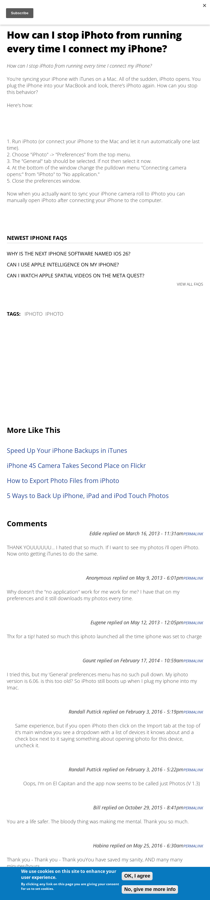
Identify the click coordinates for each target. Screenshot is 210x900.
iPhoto (34, 313)
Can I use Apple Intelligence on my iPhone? (63, 264)
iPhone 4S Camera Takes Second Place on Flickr (76, 465)
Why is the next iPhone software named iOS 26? (68, 253)
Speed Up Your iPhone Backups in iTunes (67, 450)
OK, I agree (137, 876)
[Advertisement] (105, 371)
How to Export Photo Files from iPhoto (63, 480)
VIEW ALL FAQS (190, 284)
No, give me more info (150, 889)
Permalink (193, 533)
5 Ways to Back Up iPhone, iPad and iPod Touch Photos (88, 495)
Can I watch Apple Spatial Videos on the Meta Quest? (75, 275)
